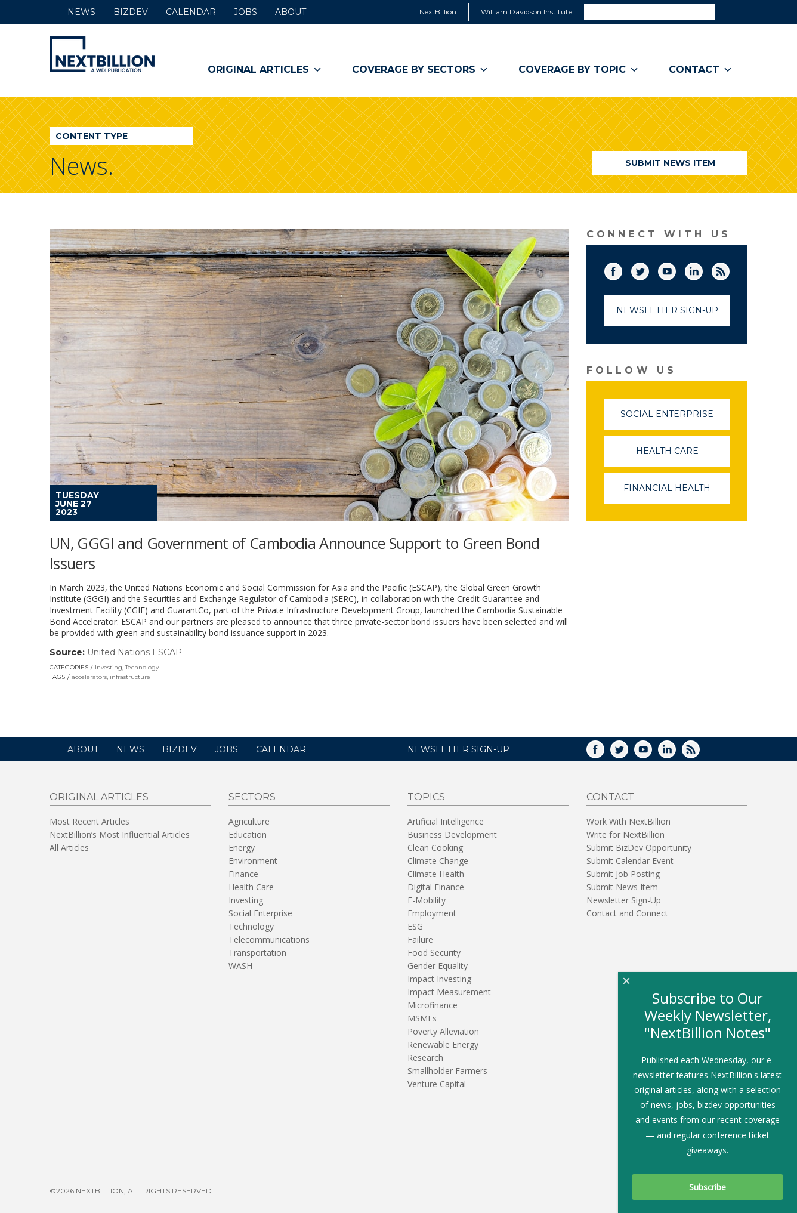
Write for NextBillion (625, 834)
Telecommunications (269, 939)
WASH (240, 965)
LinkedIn (702, 269)
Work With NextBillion (628, 821)
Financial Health (676, 493)
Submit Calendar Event (630, 860)
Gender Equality (437, 965)
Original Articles (265, 69)
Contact (701, 69)
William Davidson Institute (526, 11)
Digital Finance (435, 887)
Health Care (683, 456)
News (81, 12)
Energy (241, 847)
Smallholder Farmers (447, 1070)
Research (425, 1057)
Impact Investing (439, 978)
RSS (729, 269)
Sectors (252, 797)
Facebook (621, 269)
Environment (252, 860)
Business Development (452, 834)
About (290, 12)
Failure (420, 939)
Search (731, 11)
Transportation (257, 952)
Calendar (191, 12)
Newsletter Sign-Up (667, 310)
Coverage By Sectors (420, 69)
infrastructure (130, 677)
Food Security (434, 952)
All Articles (69, 847)
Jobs (245, 12)
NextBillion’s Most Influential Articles (120, 834)
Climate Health (435, 873)
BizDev (130, 12)
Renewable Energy (442, 1044)
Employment (431, 913)
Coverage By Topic (578, 69)
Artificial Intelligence (445, 821)
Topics (426, 797)
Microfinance (432, 1005)
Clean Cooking (435, 847)
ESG (415, 926)
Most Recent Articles (89, 821)
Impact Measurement (449, 992)
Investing (108, 667)
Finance (243, 873)
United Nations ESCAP (134, 652)
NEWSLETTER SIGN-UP (458, 749)
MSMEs (422, 1018)
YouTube (675, 269)
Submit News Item (670, 163)
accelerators (89, 677)
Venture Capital (436, 1083)
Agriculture (249, 821)
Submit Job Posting (623, 873)
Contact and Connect (627, 913)
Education (247, 834)
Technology (142, 667)
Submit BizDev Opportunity (638, 847)
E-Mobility (426, 900)
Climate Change (437, 860)
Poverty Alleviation (443, 1031)
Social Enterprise (675, 419)
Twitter (648, 269)
